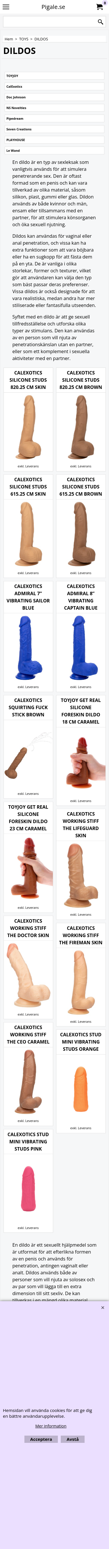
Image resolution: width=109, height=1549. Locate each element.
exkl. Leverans (80, 1009)
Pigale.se (53, 7)
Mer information (50, 1426)
